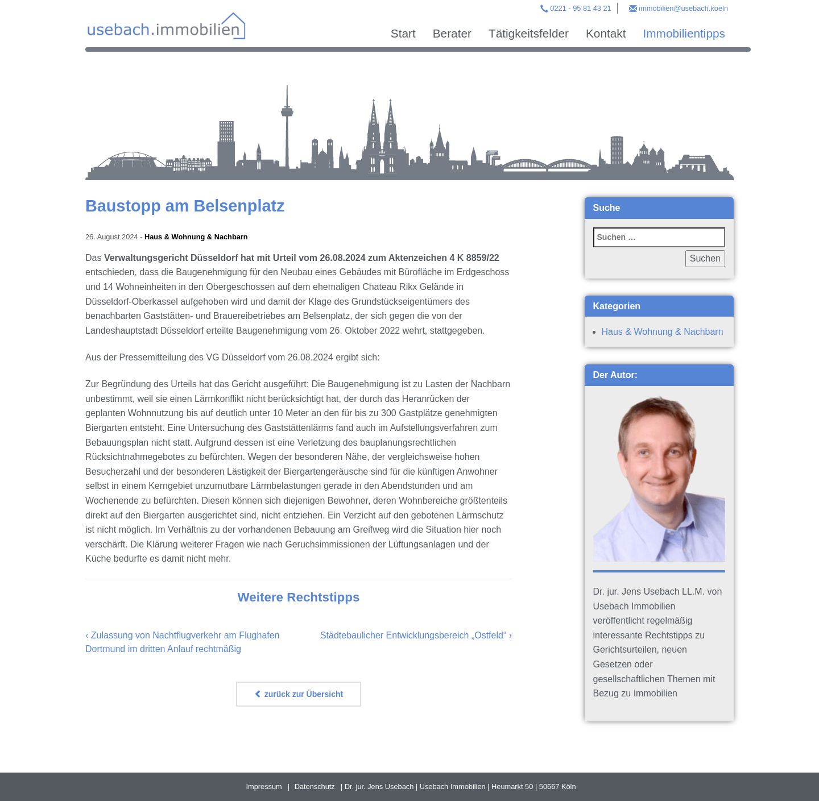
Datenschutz (315, 786)
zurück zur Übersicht (298, 694)
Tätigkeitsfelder (529, 33)
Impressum (264, 786)
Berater (452, 33)
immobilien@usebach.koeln (683, 8)
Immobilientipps (684, 33)
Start (403, 33)
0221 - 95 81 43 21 (580, 8)
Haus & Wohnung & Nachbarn (196, 237)
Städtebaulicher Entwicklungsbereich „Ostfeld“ (413, 635)
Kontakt (606, 33)
